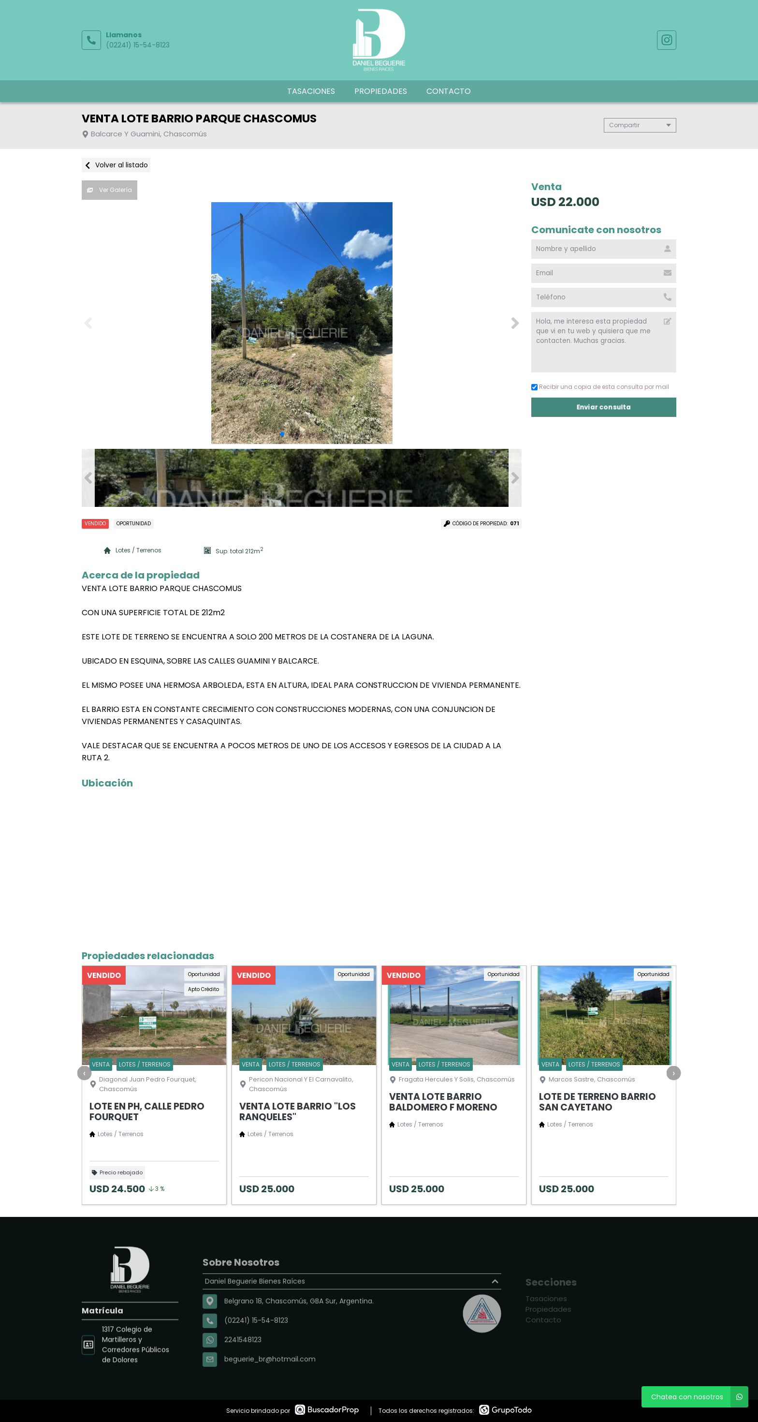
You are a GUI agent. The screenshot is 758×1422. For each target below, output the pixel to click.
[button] (515, 323)
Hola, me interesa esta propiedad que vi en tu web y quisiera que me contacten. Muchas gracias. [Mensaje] (603, 342)
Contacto (448, 91)
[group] (302, 323)
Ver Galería (109, 190)
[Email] (603, 273)
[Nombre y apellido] (603, 249)
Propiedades (380, 91)
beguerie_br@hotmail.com (270, 1387)
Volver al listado (116, 165)
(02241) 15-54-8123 (138, 45)
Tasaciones (311, 91)
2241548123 (243, 1368)
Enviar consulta (604, 407)
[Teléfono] (603, 297)
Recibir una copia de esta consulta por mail (600, 387)
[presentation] (84, 1073)
